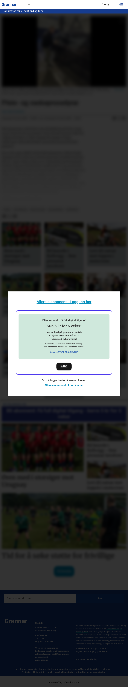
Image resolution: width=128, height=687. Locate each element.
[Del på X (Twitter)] (119, 118)
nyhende (72, 209)
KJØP (64, 366)
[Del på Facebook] (114, 118)
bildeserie (56, 209)
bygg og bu (38, 209)
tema (6, 209)
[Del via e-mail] (124, 118)
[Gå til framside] (9, 4)
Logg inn (108, 4)
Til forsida (64, 571)
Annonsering (41, 660)
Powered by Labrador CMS (64, 682)
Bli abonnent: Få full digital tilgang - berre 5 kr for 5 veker (64, 414)
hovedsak (20, 209)
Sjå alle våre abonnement (64, 352)
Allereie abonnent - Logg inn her (64, 302)
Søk (100, 598)
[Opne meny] (121, 4)
